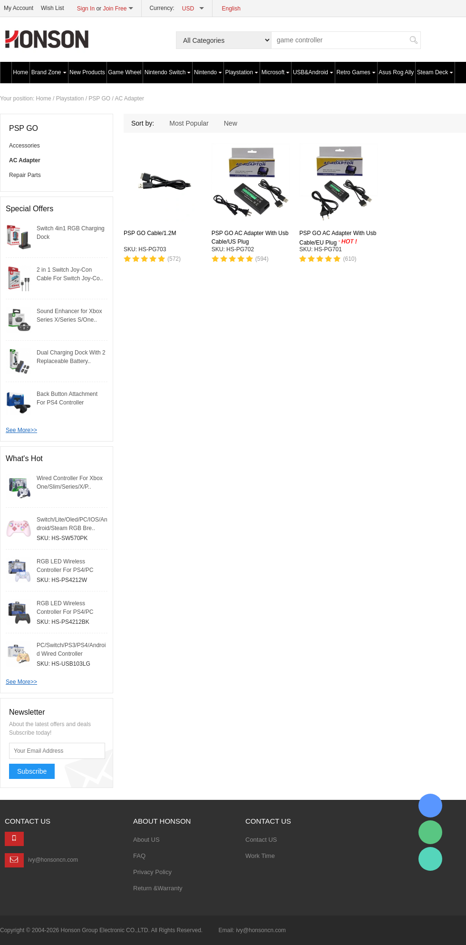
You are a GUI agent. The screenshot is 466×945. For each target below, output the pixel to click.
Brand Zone (49, 72)
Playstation (242, 72)
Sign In (86, 8)
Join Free (114, 8)
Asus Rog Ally (396, 72)
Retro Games (355, 72)
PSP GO (99, 98)
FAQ (139, 855)
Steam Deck (435, 72)
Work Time (260, 855)
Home (20, 72)
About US (146, 839)
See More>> (21, 430)
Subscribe (32, 771)
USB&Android (313, 72)
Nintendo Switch (168, 72)
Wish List (52, 8)
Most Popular (188, 123)
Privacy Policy (152, 872)
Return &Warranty (158, 888)
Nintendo (208, 72)
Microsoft (276, 72)
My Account (18, 8)
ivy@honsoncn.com (53, 859)
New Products (87, 72)
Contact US (261, 839)
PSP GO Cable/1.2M (150, 233)
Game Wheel (124, 72)
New (230, 123)
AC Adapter (129, 98)
